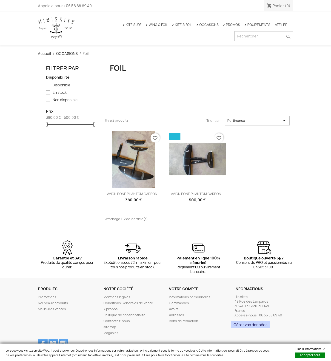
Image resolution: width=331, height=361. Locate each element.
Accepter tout (310, 355)
